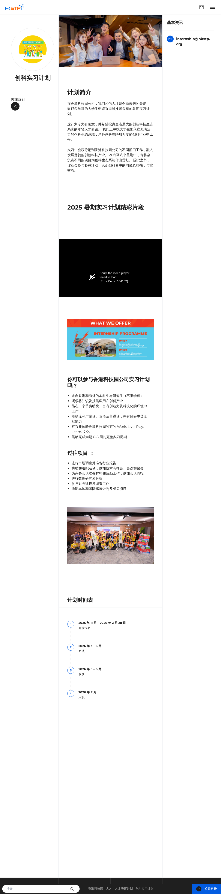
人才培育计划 (124, 889)
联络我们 (201, 7)
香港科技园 (95, 889)
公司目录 (206, 888)
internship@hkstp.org (188, 41)
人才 (109, 889)
